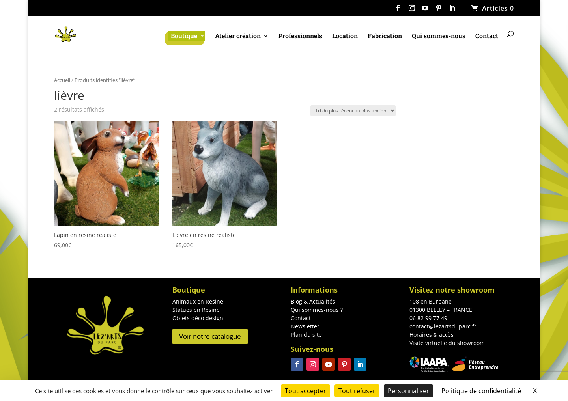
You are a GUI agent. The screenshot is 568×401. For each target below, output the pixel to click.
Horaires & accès (431, 334)
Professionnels (300, 36)
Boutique (184, 36)
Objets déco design (197, 318)
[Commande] (353, 110)
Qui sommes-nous (438, 36)
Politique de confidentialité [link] (481, 390)
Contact (486, 36)
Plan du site (306, 334)
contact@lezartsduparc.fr (442, 326)
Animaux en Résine (197, 301)
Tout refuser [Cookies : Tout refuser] (357, 390)
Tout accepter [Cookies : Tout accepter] (305, 390)
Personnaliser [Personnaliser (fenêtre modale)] (408, 390)
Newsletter (305, 326)
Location (345, 36)
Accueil (62, 80)
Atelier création (238, 36)
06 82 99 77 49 (428, 318)
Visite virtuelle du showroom (447, 343)
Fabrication (385, 36)
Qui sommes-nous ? (317, 309)
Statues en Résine (196, 309)
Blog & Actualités (313, 301)
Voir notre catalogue (210, 336)
